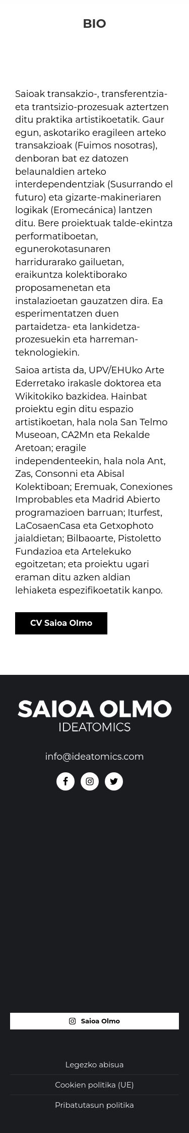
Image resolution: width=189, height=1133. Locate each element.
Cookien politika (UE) (94, 1085)
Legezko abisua (95, 1064)
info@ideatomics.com (94, 756)
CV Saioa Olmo (61, 623)
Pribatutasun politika (94, 1105)
